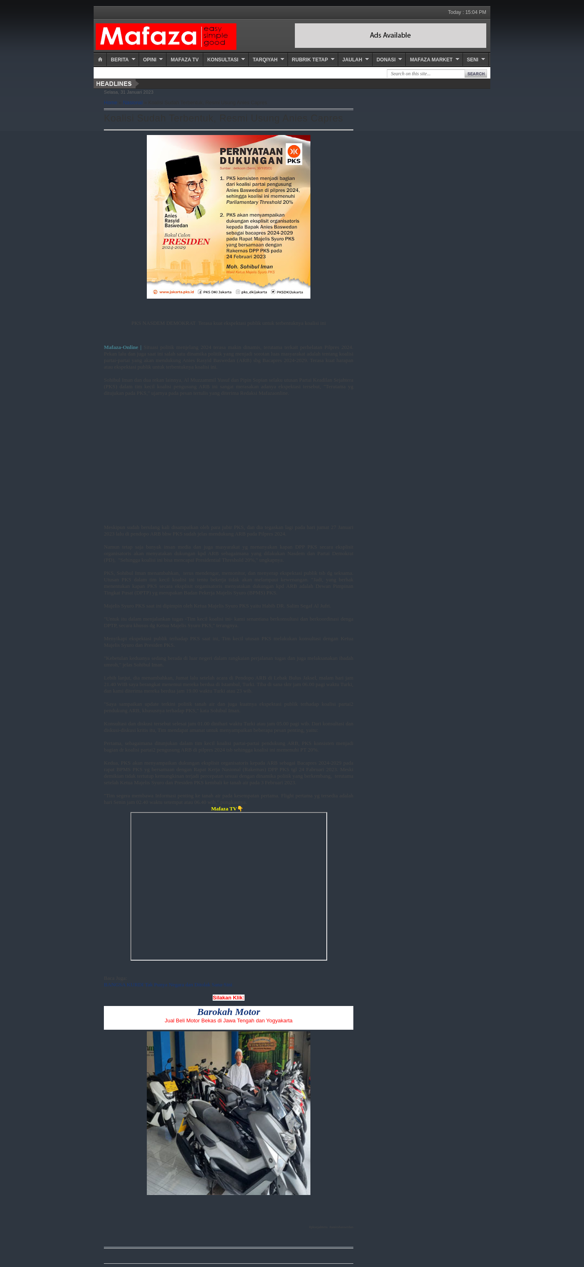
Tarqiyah (265, 60)
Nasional (133, 103)
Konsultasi (222, 60)
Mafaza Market (431, 60)
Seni (472, 60)
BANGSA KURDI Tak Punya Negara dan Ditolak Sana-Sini (168, 984)
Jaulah (352, 60)
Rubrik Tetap (310, 60)
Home (110, 103)
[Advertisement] (228, 453)
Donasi (386, 60)
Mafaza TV (184, 60)
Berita (120, 60)
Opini (150, 60)
